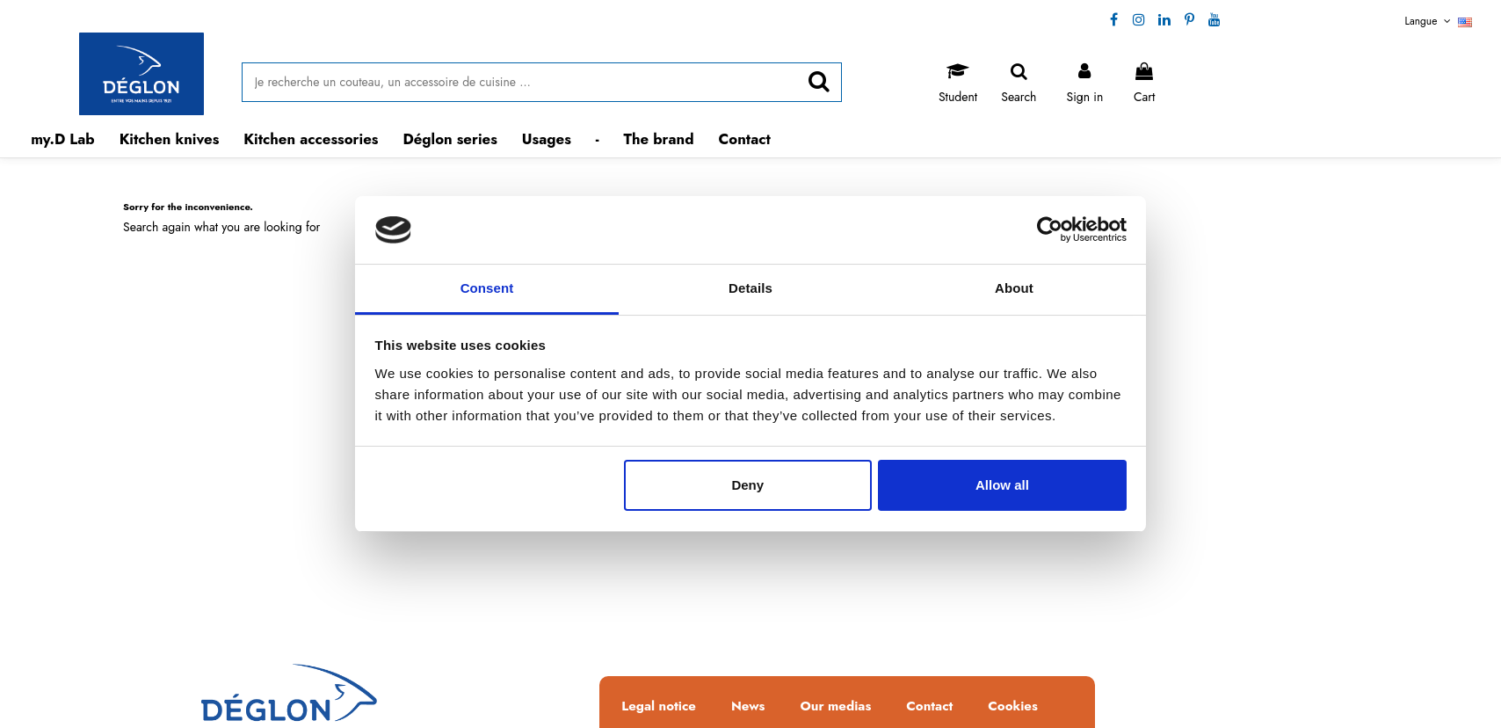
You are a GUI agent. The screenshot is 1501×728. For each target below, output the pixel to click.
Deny (747, 484)
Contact (929, 707)
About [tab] (1014, 287)
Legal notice (658, 707)
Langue (1439, 21)
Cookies (1012, 707)
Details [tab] (750, 287)
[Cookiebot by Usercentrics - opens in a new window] (1050, 230)
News (748, 707)
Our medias (835, 707)
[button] (169, 139)
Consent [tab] (487, 287)
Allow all (1002, 484)
